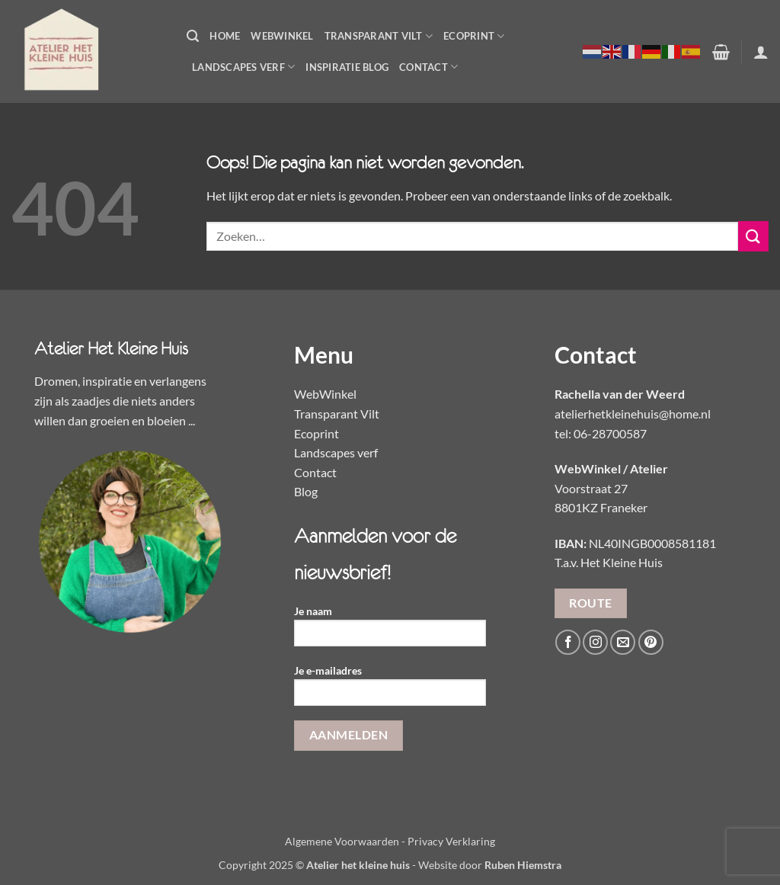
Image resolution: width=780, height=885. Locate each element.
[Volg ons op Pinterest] (650, 642)
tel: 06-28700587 (601, 433)
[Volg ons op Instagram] (595, 642)
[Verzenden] (753, 236)
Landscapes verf (336, 452)
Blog (306, 491)
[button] (193, 36)
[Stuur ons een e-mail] (622, 642)
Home (224, 36)
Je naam (389, 630)
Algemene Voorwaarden (342, 841)
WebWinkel (282, 36)
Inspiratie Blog (346, 67)
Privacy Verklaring (451, 841)
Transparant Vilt (378, 36)
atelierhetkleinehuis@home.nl (633, 413)
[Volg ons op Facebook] (567, 642)
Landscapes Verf (243, 66)
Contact (428, 66)
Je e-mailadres (389, 690)
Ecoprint (474, 36)
